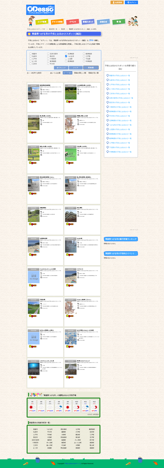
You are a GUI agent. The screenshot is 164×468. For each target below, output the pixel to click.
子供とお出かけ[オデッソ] (73, 463)
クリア (75, 68)
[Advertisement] (97, 10)
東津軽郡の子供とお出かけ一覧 (120, 111)
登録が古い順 (93, 73)
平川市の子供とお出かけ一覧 (119, 116)
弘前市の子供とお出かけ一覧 (119, 80)
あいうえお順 (55, 73)
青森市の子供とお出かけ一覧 (119, 75)
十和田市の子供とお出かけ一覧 (120, 107)
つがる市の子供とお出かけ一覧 (120, 125)
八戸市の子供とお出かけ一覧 (119, 84)
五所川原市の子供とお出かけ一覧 (121, 98)
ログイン (131, 2)
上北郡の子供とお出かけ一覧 (119, 129)
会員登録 (117, 2)
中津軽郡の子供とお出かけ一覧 (120, 152)
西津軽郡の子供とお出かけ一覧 (120, 134)
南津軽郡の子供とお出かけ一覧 (120, 138)
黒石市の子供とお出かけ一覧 (119, 102)
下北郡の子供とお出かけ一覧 (119, 147)
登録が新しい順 (80, 73)
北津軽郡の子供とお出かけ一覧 (120, 120)
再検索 (91, 68)
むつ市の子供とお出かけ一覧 (119, 89)
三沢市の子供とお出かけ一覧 (119, 93)
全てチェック (61, 68)
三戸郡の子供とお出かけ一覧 (119, 143)
